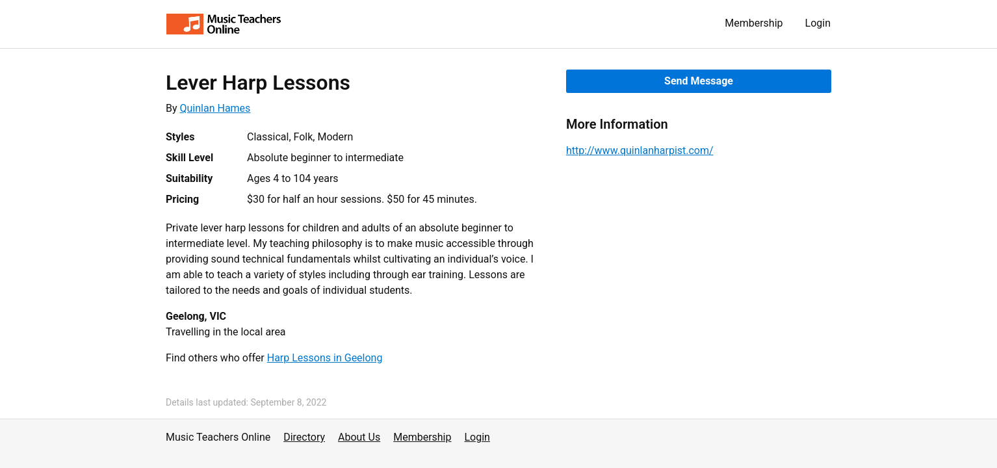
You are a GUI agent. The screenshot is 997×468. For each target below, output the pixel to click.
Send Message (698, 81)
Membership (754, 23)
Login (818, 23)
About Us (359, 437)
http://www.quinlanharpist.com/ (640, 150)
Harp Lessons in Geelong (325, 358)
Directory (304, 437)
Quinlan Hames (215, 108)
